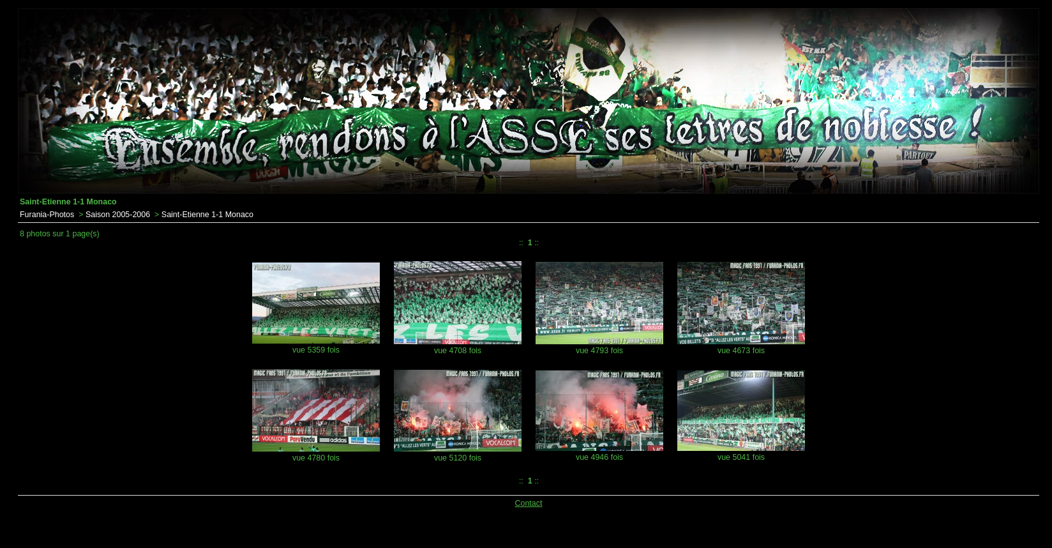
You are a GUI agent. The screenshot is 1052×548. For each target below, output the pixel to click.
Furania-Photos (47, 214)
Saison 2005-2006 (118, 214)
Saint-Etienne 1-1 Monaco (207, 214)
